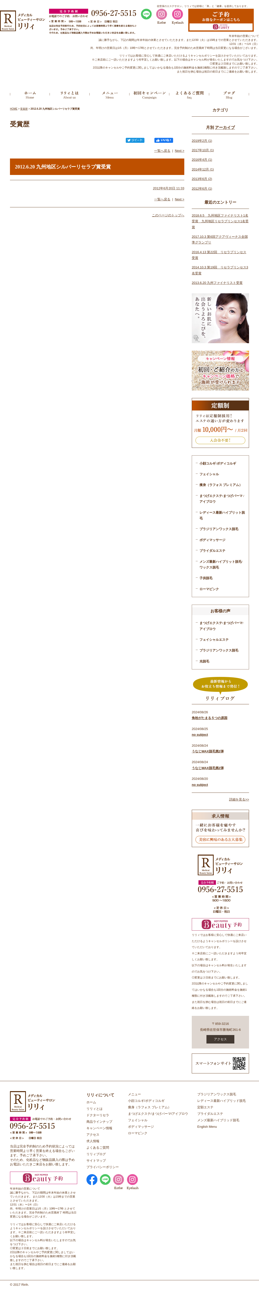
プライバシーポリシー (102, 1167)
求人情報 (92, 1141)
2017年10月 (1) (203, 150)
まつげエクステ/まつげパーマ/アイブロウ (221, 626)
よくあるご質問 (97, 1147)
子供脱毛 (205, 578)
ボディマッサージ (212, 540)
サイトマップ (96, 1160)
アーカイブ (225, 127)
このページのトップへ (168, 215)
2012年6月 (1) (202, 188)
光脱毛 (204, 661)
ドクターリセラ (97, 1115)
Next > (179, 151)
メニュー (134, 1094)
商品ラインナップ (99, 1122)
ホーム (91, 1102)
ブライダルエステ (212, 551)
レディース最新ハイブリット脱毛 (222, 515)
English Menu (207, 1126)
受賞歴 (24, 108)
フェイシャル (209, 474)
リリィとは (94, 1109)
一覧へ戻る (162, 151)
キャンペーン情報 (99, 1128)
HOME (13, 108)
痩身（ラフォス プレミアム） (220, 485)
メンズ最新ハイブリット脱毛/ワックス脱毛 (221, 564)
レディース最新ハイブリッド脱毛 (221, 1101)
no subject (200, 734)
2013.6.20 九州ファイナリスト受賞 (217, 283)
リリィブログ (96, 1154)
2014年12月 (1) (203, 169)
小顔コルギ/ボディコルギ (217, 463)
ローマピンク (209, 589)
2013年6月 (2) (202, 179)
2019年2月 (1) (202, 141)
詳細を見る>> (239, 799)
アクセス (220, 1039)
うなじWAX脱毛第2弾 (208, 751)
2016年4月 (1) (202, 159)
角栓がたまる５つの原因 (209, 718)
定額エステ (205, 1107)
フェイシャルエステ (214, 640)
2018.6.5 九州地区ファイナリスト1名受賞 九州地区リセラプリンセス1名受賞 (220, 221)
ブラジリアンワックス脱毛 (218, 529)
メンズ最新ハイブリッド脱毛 (218, 1120)
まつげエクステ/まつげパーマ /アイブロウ (221, 498)
